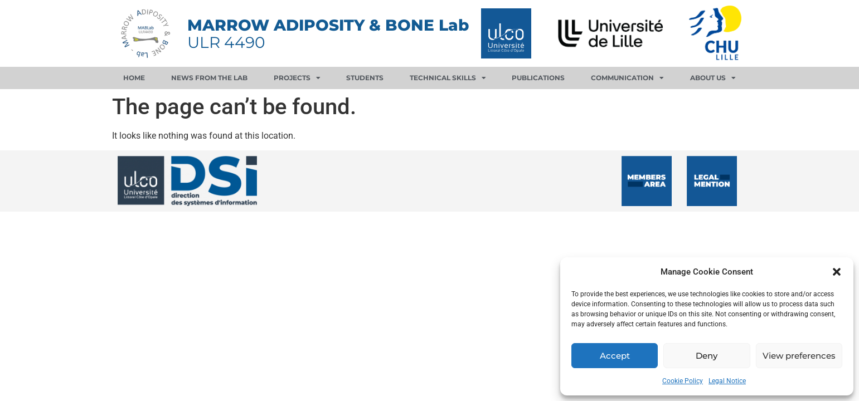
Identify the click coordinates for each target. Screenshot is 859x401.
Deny (706, 355)
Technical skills (448, 78)
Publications (538, 78)
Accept (615, 355)
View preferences (799, 355)
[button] (836, 271)
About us (713, 78)
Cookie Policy (682, 381)
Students (365, 78)
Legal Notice (727, 381)
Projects (297, 78)
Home (134, 78)
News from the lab (209, 78)
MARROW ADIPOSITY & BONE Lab (328, 25)
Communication (627, 78)
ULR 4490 (226, 42)
